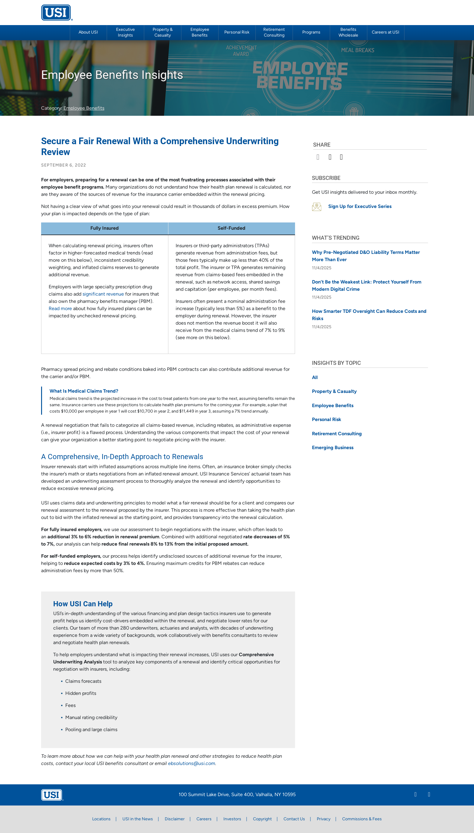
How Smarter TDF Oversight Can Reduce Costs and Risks (369, 315)
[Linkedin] (415, 795)
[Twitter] (429, 795)
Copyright (262, 819)
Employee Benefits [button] (199, 33)
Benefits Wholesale (348, 33)
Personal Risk (236, 32)
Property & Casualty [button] (163, 33)
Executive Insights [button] (125, 33)
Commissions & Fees (362, 819)
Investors (232, 819)
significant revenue (103, 294)
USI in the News (137, 819)
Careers (204, 819)
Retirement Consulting (274, 33)
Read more (60, 308)
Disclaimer (175, 819)
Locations (101, 819)
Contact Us (294, 819)
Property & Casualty (334, 391)
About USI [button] (88, 32)
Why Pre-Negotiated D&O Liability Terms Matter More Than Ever (366, 256)
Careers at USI (385, 32)
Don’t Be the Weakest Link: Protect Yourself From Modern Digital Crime (366, 286)
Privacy (323, 819)
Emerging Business (332, 448)
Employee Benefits (83, 108)
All (315, 377)
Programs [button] (311, 32)
